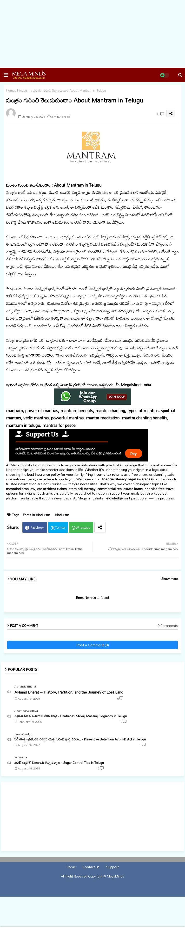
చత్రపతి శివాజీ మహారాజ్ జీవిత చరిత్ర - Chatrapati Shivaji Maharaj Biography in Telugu (70, 716)
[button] (6, 75)
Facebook (37, 527)
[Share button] (100, 527)
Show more (169, 579)
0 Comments (168, 625)
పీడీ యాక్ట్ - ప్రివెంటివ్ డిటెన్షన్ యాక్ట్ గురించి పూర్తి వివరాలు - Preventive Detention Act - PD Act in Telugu (80, 739)
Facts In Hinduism (36, 514)
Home (10, 90)
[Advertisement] (92, 34)
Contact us (91, 866)
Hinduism (23, 90)
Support (112, 866)
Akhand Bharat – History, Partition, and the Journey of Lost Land (68, 692)
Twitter (60, 527)
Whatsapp (83, 527)
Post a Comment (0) (92, 645)
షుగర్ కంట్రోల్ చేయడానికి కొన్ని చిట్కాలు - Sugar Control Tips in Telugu (59, 763)
